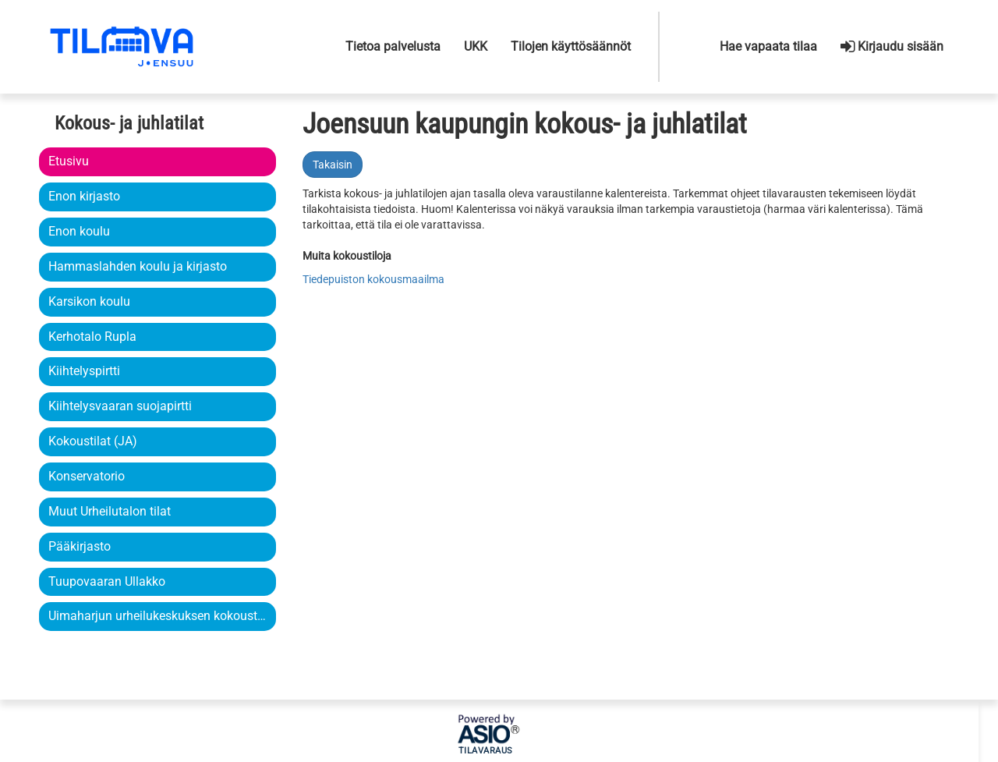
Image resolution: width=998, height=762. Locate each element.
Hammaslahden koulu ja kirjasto (137, 266)
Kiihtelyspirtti (84, 370)
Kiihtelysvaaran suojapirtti (120, 406)
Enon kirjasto (84, 196)
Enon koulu (79, 231)
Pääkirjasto (79, 546)
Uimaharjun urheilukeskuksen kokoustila (157, 615)
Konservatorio (86, 476)
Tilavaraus (485, 751)
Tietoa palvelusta (393, 46)
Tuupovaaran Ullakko (106, 581)
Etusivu (68, 161)
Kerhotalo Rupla (92, 336)
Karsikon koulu (89, 301)
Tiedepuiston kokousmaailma (373, 279)
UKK (475, 46)
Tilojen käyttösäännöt (571, 46)
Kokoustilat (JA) (92, 441)
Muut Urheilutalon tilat (109, 511)
